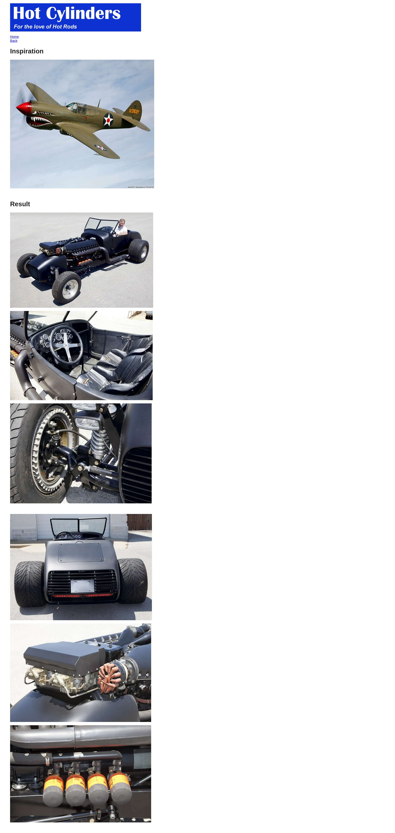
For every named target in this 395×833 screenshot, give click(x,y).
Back (13, 41)
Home (14, 37)
